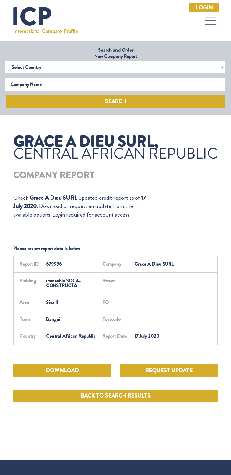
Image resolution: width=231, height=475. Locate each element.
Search (115, 101)
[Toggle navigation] (211, 21)
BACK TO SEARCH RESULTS (116, 396)
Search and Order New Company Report (115, 53)
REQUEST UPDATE (169, 370)
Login (204, 8)
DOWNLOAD (62, 370)
